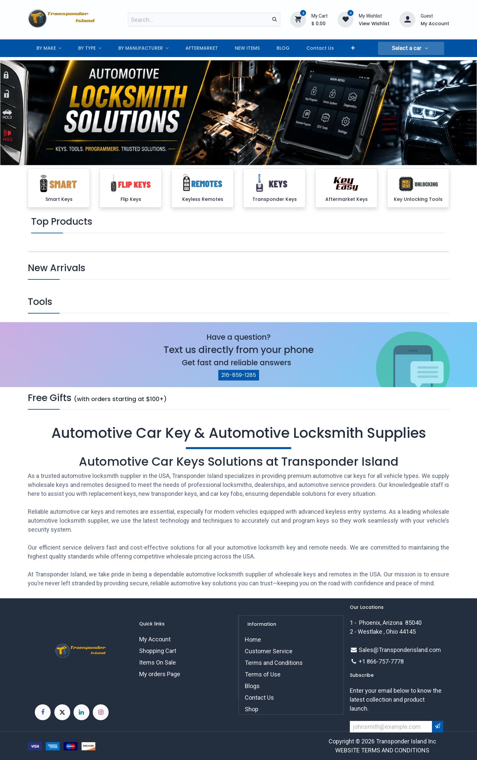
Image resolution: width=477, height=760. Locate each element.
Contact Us (259, 697)
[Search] (274, 19)
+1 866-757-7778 (381, 661)
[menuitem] (49, 48)
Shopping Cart (157, 650)
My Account (155, 639)
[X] (62, 712)
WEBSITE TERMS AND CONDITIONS (382, 750)
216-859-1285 (238, 375)
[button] (411, 48)
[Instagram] (101, 712)
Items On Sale (157, 662)
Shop (251, 709)
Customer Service (268, 651)
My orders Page (159, 674)
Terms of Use (263, 674)
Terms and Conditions (274, 662)
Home (253, 639)
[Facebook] (43, 712)
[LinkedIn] (81, 712)
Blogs (252, 685)
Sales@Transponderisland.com (400, 649)
